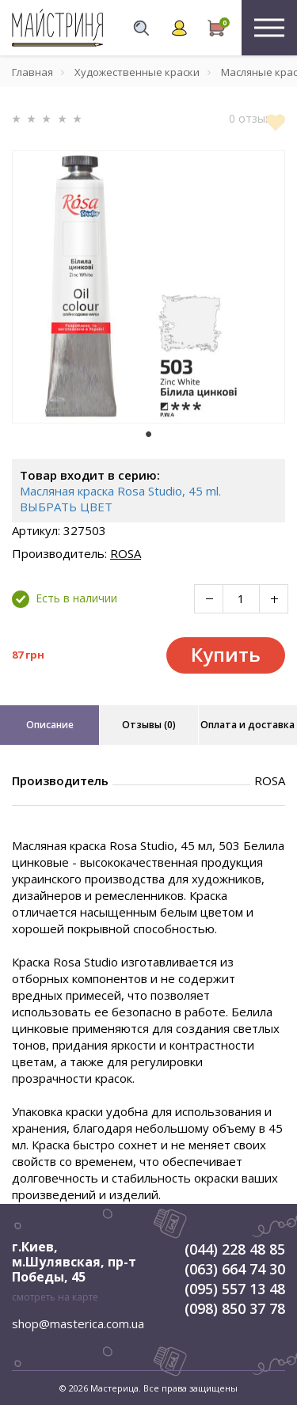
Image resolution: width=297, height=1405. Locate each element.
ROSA (125, 553)
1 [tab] (149, 434)
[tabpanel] (148, 287)
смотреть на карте (55, 1297)
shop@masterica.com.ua (78, 1323)
